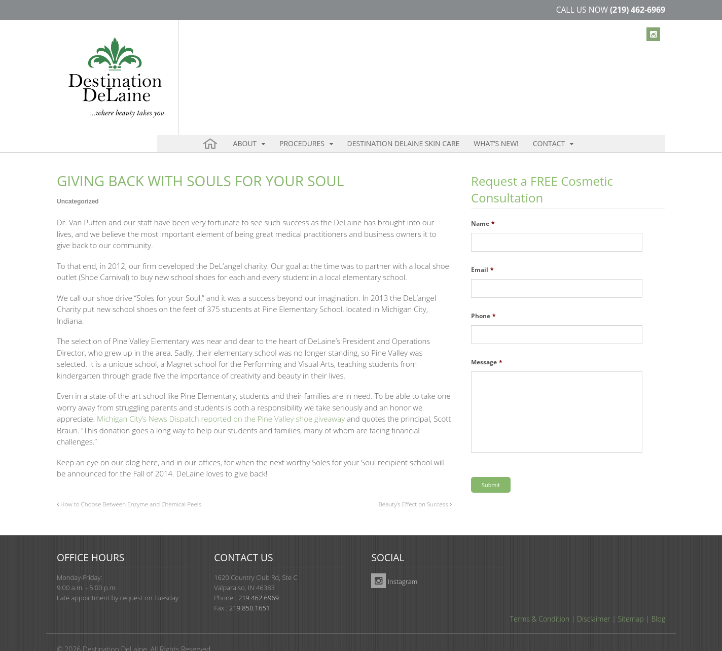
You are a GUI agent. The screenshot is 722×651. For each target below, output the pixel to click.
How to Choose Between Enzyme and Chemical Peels (129, 487)
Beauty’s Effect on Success (414, 487)
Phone (483, 299)
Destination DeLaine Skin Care (378, 66)
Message (486, 345)
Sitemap (630, 599)
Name (483, 206)
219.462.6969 (258, 578)
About (241, 66)
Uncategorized (78, 184)
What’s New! (459, 66)
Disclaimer (593, 599)
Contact (501, 66)
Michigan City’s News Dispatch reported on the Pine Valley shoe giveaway (221, 401)
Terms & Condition (540, 599)
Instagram (394, 562)
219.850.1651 (249, 588)
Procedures (289, 66)
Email (482, 253)
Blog (658, 599)
